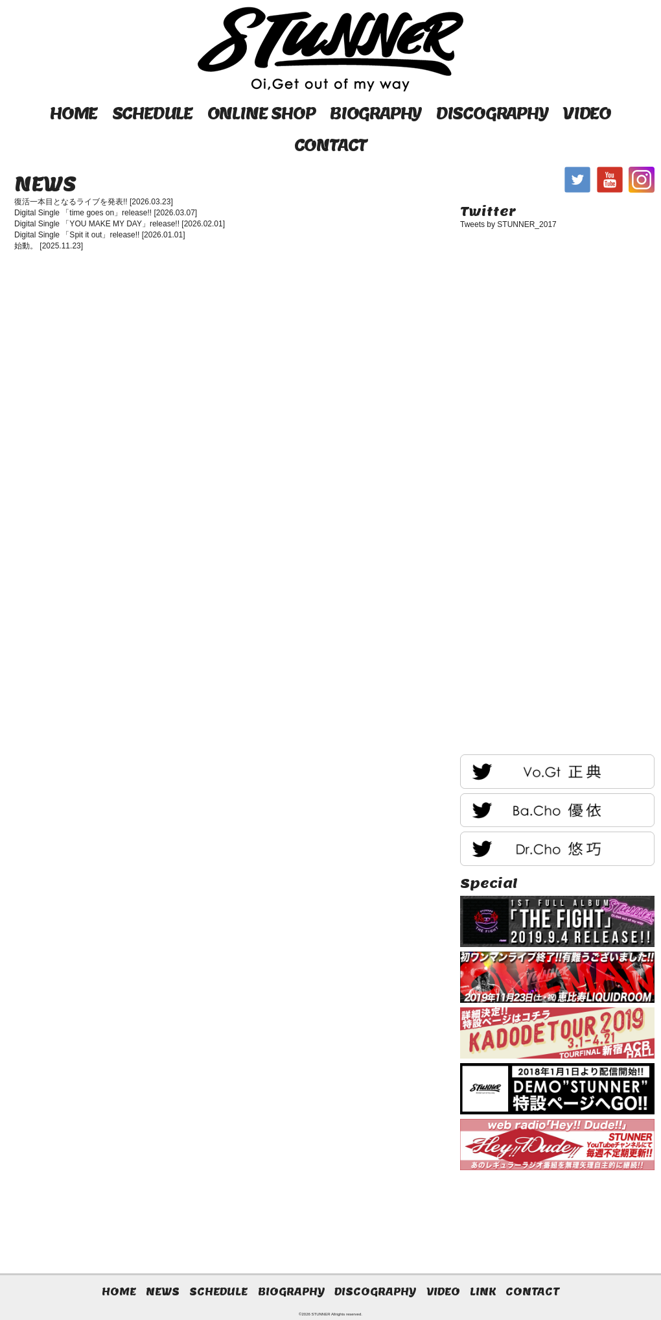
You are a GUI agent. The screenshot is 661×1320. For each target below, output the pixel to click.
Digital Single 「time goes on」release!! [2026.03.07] (105, 212)
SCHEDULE (152, 113)
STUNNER (321, 1314)
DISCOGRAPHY (492, 113)
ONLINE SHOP (261, 113)
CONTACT (330, 145)
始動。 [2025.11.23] (48, 245)
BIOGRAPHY (375, 113)
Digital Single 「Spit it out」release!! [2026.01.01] (99, 234)
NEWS (163, 1291)
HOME (73, 113)
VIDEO (586, 113)
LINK (483, 1291)
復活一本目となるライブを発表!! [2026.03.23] (93, 201)
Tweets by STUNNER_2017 (508, 224)
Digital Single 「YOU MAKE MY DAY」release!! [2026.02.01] (119, 223)
